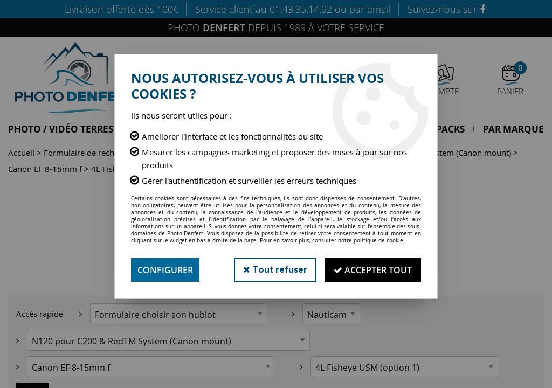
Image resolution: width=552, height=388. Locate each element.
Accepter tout (373, 270)
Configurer (165, 270)
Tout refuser (275, 269)
